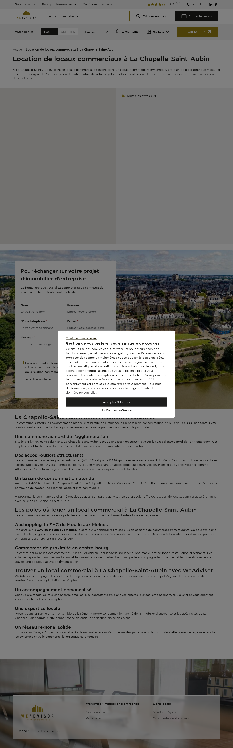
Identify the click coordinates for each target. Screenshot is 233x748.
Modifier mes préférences (117, 410)
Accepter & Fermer (116, 402)
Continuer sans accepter (81, 338)
